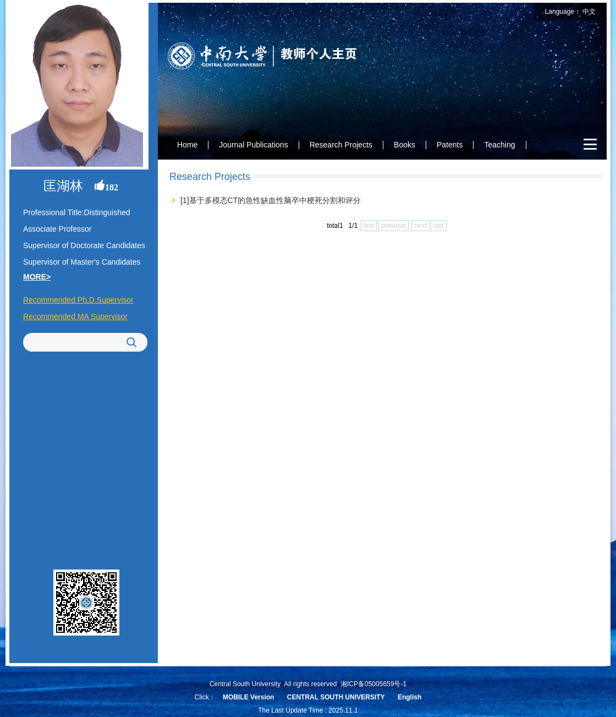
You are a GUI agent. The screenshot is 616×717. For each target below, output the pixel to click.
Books (404, 144)
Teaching (499, 144)
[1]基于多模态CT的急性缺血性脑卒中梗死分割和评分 (270, 200)
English (409, 697)
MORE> (37, 276)
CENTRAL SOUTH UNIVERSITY (336, 697)
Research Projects (341, 144)
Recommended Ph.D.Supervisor (78, 299)
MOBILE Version (248, 697)
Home (187, 144)
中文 (589, 11)
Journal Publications (253, 144)
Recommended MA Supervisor (75, 316)
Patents (450, 144)
